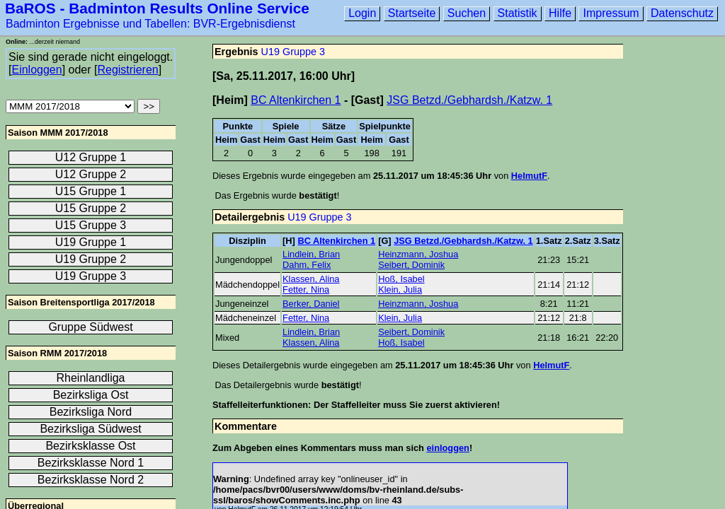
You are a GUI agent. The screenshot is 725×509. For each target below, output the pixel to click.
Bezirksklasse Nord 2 (91, 480)
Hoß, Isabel (401, 279)
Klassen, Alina (310, 279)
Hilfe (560, 13)
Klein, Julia (400, 289)
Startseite (412, 13)
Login (362, 13)
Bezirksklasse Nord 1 (91, 463)
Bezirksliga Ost (91, 395)
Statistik (517, 13)
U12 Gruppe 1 (91, 157)
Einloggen (36, 70)
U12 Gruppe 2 (91, 174)
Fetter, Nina (305, 289)
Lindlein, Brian (311, 254)
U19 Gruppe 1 (91, 242)
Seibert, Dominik (411, 264)
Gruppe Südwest (90, 327)
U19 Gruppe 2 (91, 259)
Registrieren (127, 70)
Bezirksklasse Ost (90, 446)
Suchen (466, 13)
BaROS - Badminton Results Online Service (157, 8)
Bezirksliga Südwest (90, 429)
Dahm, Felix (306, 264)
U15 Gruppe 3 (91, 225)
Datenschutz (682, 13)
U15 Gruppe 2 (91, 208)
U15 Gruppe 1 (91, 191)
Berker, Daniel (310, 303)
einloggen (447, 448)
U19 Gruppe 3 (293, 51)
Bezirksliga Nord (91, 412)
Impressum (611, 13)
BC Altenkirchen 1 (296, 100)
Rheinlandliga (91, 378)
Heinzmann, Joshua (418, 254)
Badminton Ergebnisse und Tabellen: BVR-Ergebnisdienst (150, 24)
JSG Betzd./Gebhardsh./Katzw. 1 (469, 100)
